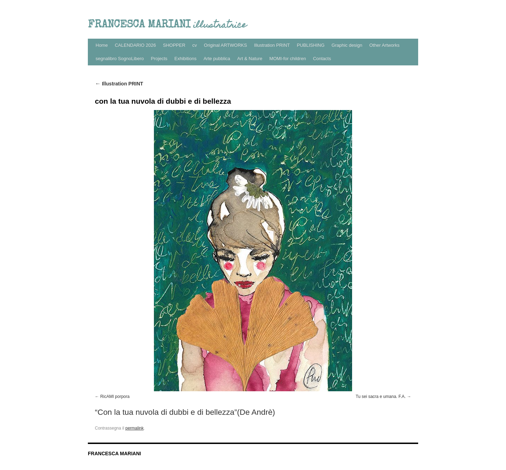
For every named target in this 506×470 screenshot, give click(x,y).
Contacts (322, 58)
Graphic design (347, 45)
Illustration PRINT (272, 45)
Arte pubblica (216, 58)
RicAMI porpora (114, 396)
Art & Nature (249, 58)
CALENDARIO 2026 (135, 45)
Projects (159, 58)
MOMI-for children (288, 58)
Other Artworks (384, 45)
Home (102, 45)
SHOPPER (174, 45)
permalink (134, 428)
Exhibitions (185, 58)
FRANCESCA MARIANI (114, 453)
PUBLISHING (311, 45)
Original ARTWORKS (225, 45)
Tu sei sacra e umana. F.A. (381, 396)
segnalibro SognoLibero (120, 58)
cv (194, 45)
